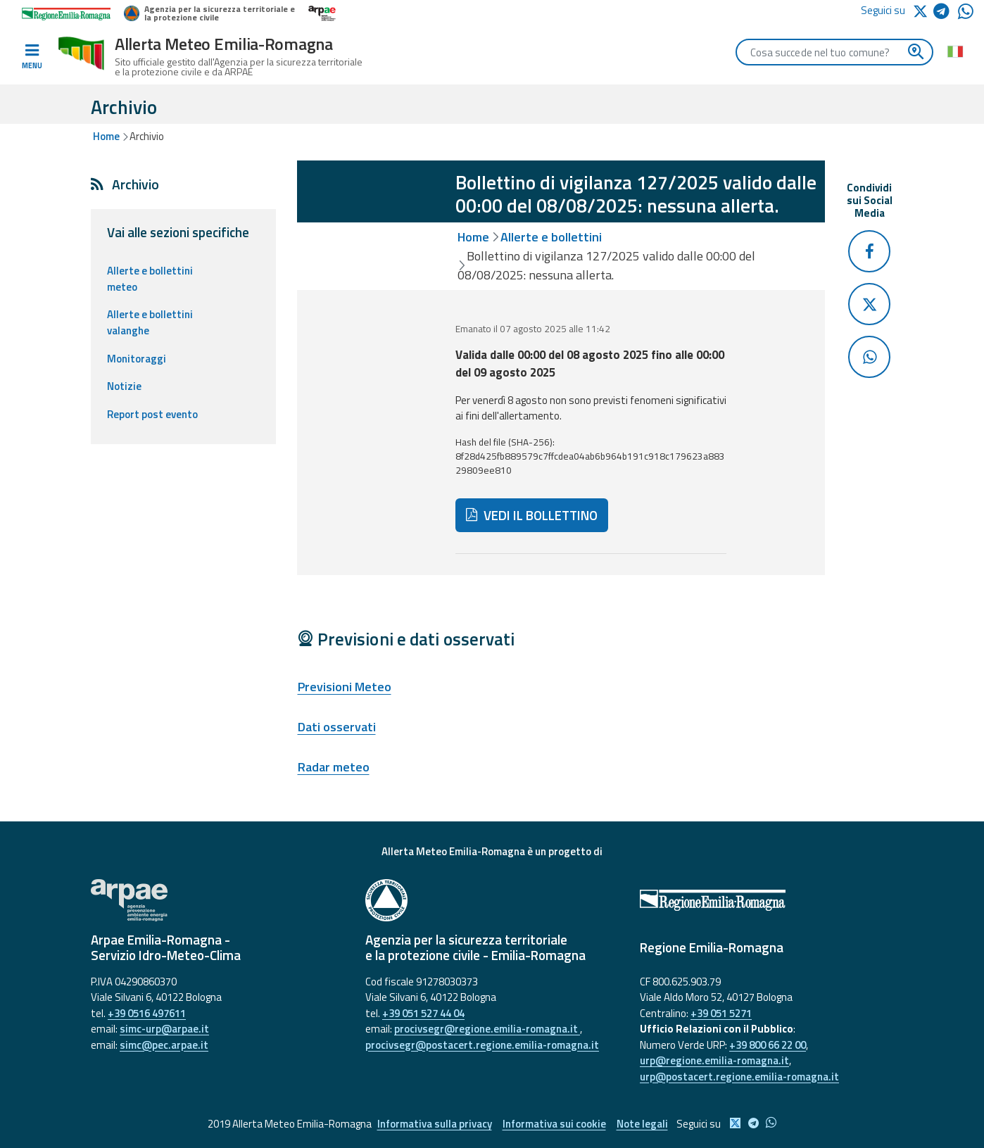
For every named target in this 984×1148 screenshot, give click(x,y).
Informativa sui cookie (554, 1124)
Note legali (642, 1124)
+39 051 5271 (721, 1013)
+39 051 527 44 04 (423, 1013)
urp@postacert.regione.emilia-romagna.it (739, 1076)
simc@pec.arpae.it (164, 1045)
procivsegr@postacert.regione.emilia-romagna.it (482, 1045)
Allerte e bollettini (551, 236)
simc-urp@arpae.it (164, 1029)
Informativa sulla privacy (434, 1124)
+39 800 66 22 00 (767, 1045)
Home (106, 136)
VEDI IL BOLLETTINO (532, 515)
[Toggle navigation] (32, 57)
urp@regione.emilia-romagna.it (714, 1060)
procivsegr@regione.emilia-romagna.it (487, 1029)
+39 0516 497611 (147, 1013)
